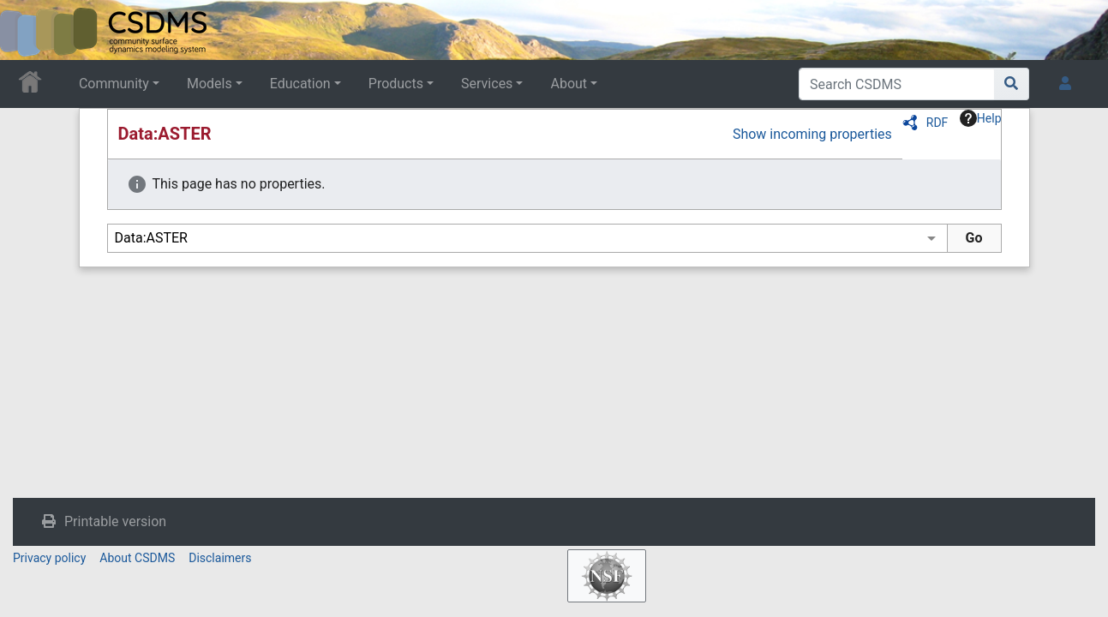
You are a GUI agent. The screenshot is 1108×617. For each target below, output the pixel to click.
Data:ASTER (165, 133)
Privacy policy (49, 558)
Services (486, 83)
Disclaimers (220, 558)
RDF (937, 122)
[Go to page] (1011, 84)
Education (300, 83)
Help (981, 118)
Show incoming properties (812, 134)
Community (114, 83)
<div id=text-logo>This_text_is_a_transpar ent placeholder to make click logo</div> (27, 30)
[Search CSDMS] (897, 84)
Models (209, 83)
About (568, 83)
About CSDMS (137, 558)
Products (395, 83)
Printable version (115, 521)
